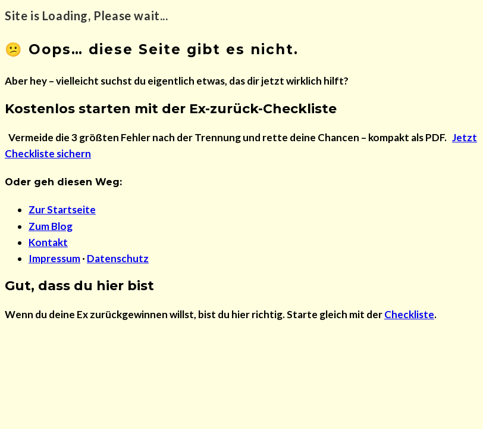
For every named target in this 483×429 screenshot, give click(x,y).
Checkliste (409, 314)
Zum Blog (51, 226)
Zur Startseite (62, 209)
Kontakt (48, 242)
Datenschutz (118, 258)
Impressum (54, 258)
